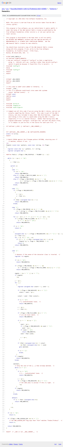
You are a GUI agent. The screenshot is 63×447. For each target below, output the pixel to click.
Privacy (16, 444)
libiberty (53, 9)
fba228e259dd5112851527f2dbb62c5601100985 (28, 9)
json (59, 444)
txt (55, 444)
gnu (3, 9)
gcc (7, 9)
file (38, 15)
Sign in (59, 3)
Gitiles (11, 444)
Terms (21, 444)
